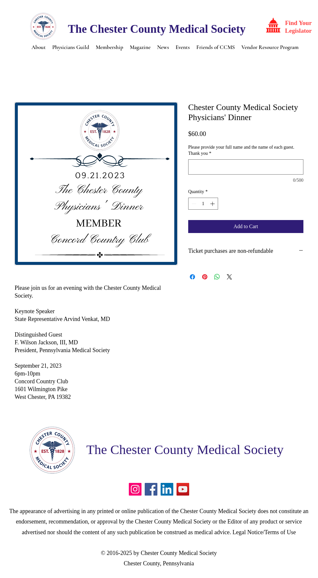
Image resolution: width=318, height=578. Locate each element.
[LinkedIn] (167, 489)
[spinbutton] (203, 203)
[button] (38, 47)
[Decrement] (193, 203)
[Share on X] (229, 277)
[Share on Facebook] (192, 277)
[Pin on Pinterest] (205, 277)
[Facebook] (151, 489)
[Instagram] (135, 489)
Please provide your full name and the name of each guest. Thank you (241, 150)
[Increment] (213, 203)
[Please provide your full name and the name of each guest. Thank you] (246, 167)
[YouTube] (183, 489)
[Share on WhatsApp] (217, 277)
